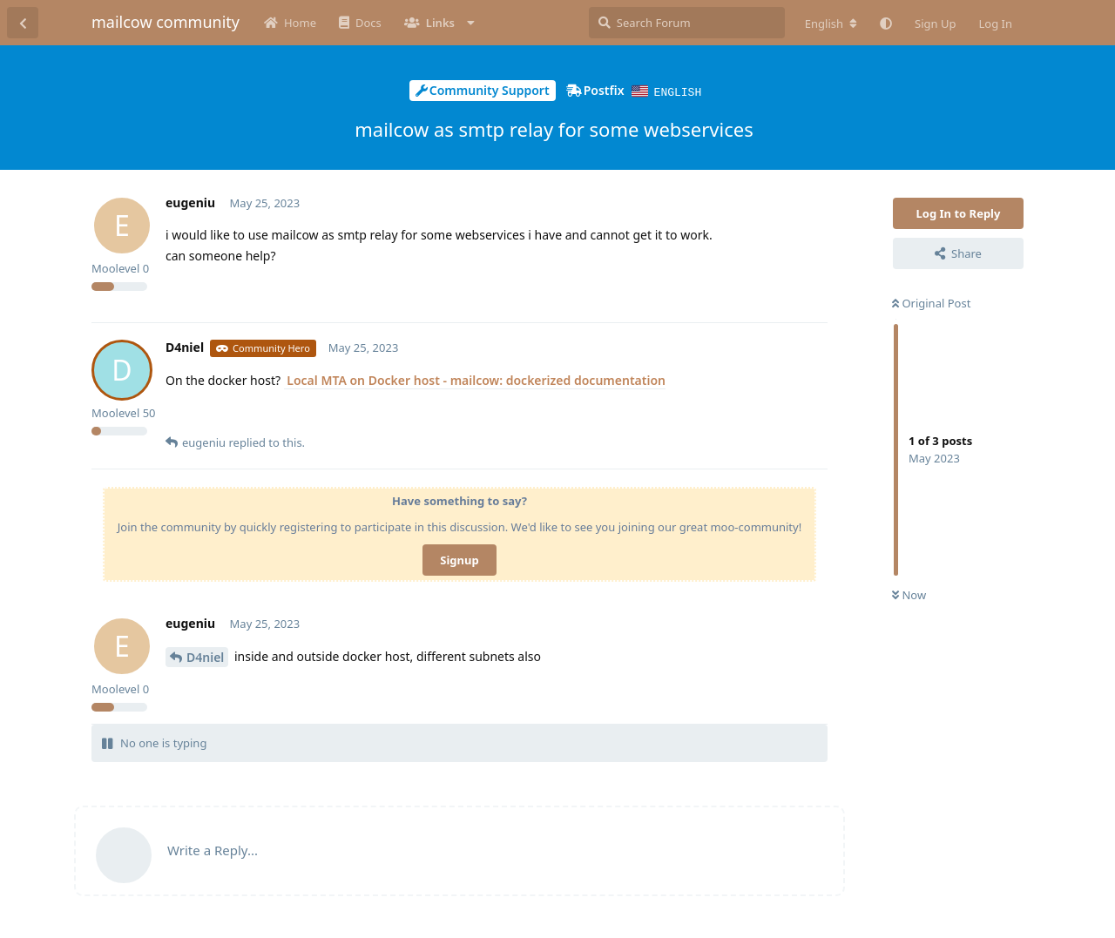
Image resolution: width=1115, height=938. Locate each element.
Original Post (931, 302)
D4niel (205, 656)
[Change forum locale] (831, 23)
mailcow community (165, 21)
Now (909, 594)
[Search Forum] (687, 22)
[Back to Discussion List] (22, 22)
